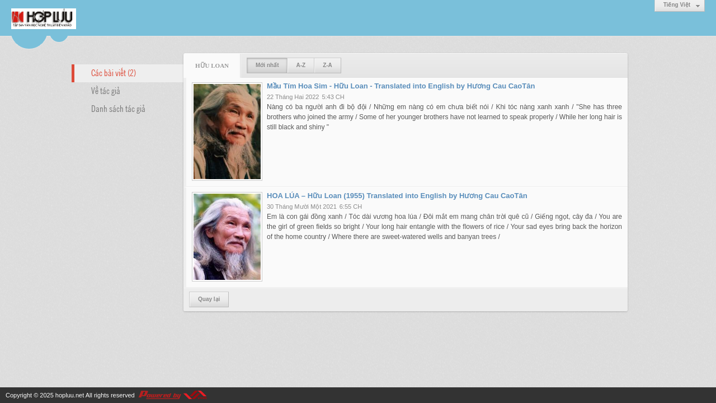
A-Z (300, 65)
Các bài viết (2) (113, 72)
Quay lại (209, 299)
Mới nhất (267, 65)
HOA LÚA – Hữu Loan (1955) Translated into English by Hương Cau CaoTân (397, 195)
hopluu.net (69, 395)
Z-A (327, 65)
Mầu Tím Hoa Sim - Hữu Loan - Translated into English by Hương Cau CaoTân (401, 86)
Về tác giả (105, 90)
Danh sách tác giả (118, 108)
